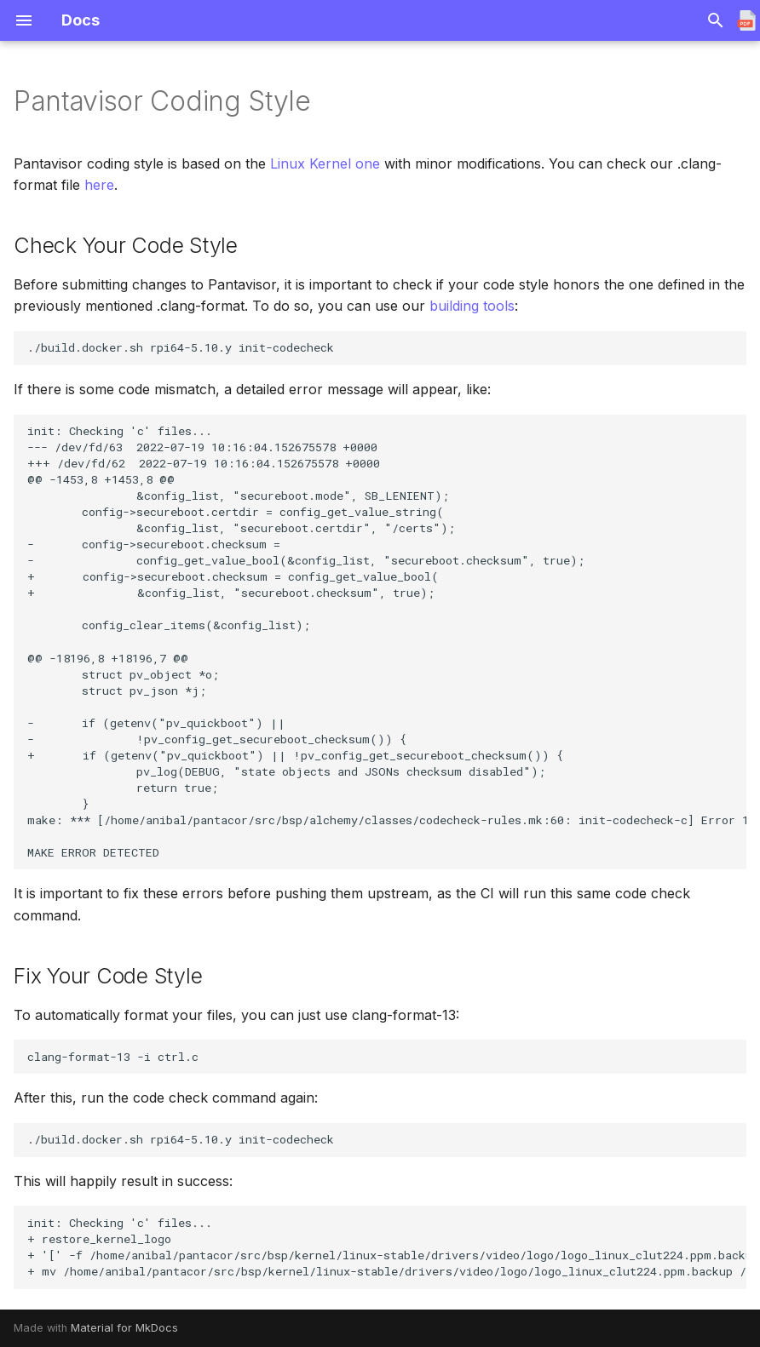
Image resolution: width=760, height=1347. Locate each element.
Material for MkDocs (124, 1327)
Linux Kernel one (325, 163)
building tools (472, 305)
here (99, 184)
